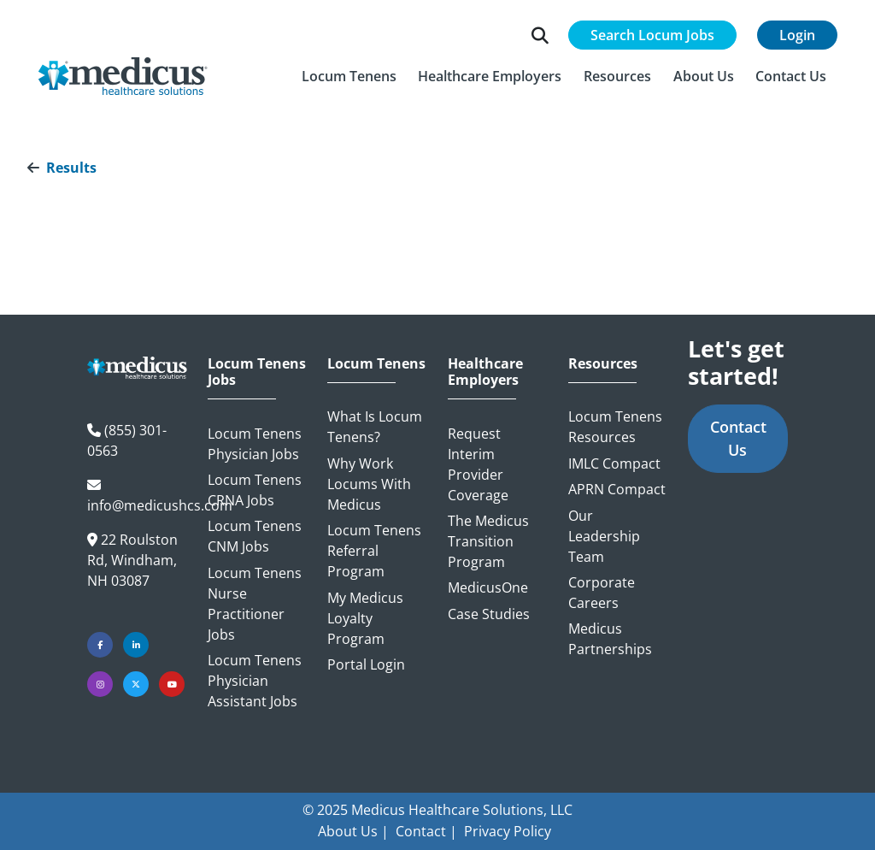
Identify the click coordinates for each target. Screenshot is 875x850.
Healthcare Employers (485, 372)
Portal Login (366, 664)
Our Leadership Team (604, 536)
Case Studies (489, 614)
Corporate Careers (601, 592)
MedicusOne (488, 587)
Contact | (426, 831)
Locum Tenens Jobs (257, 372)
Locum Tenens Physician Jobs (255, 443)
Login (797, 35)
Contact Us (738, 438)
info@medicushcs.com (159, 505)
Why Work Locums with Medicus (369, 484)
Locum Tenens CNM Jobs (255, 536)
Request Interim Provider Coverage (478, 464)
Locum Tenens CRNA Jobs (255, 490)
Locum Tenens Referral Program (374, 551)
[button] (349, 76)
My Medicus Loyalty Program (365, 618)
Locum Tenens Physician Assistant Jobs (255, 681)
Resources (602, 364)
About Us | (353, 831)
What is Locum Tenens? (374, 426)
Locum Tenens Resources (615, 426)
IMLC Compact (614, 463)
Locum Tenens (376, 364)
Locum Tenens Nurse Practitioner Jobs (255, 604)
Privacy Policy (507, 831)
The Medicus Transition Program (488, 541)
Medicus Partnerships (610, 638)
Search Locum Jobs (652, 35)
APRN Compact (617, 489)
